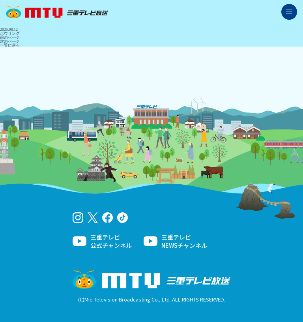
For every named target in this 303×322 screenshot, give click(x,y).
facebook (107, 217)
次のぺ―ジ (10, 41)
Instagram (78, 217)
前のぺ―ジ (10, 37)
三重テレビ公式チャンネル (111, 241)
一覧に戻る (10, 45)
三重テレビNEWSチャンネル (184, 241)
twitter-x (93, 217)
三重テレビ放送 (57, 12)
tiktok (122, 217)
